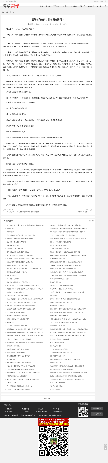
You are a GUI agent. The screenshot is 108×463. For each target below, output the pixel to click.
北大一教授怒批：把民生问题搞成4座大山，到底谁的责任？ (25, 305)
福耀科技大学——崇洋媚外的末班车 (18, 301)
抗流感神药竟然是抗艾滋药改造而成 (18, 355)
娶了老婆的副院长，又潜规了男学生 (18, 258)
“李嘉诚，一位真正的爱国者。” (16, 298)
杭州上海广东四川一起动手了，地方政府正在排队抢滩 (58, 278)
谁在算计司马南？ (55, 216)
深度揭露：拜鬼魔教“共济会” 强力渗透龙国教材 (21, 311)
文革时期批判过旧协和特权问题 (51, 254)
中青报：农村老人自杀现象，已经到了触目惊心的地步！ (24, 385)
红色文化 (73, 6)
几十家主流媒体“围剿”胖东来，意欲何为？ (19, 392)
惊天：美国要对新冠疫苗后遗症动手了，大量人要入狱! (58, 318)
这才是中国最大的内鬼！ (49, 264)
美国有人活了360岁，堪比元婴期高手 (18, 325)
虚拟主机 (9, 414)
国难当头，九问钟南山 (13, 352)
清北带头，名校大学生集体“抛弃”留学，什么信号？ (22, 308)
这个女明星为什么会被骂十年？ (16, 318)
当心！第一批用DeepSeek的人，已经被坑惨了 (56, 328)
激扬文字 (82, 6)
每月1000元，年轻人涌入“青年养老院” (53, 294)
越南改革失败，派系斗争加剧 (16, 358)
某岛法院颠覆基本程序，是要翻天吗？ (18, 362)
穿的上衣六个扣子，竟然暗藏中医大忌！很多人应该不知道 (24, 264)
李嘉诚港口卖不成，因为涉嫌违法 (17, 278)
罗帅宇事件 (10, 237)
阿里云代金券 (97, 419)
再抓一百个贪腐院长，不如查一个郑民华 (19, 345)
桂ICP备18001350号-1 (28, 421)
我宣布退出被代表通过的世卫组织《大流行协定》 (22, 241)
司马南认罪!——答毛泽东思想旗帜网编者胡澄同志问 (23, 216)
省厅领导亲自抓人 (12, 281)
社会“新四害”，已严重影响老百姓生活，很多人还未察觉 (59, 372)
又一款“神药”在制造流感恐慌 (51, 355)
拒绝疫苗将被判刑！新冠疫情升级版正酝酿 (20, 244)
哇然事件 (91, 6)
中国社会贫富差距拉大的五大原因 (17, 321)
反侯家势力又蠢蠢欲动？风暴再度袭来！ (19, 288)
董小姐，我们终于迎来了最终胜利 (52, 248)
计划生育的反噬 (47, 395)
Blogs (45, 421)
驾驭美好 (23, 24)
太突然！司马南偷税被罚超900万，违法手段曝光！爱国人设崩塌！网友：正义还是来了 (33, 294)
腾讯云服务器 (97, 414)
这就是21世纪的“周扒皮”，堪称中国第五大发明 (21, 315)
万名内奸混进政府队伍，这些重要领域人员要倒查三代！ (59, 385)
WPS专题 (10, 417)
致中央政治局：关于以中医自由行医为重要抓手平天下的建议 (60, 234)
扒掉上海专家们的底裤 (49, 348)
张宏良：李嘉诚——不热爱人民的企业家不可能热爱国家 (59, 298)
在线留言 (96, 1)
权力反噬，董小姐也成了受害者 (16, 248)
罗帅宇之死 (10, 234)
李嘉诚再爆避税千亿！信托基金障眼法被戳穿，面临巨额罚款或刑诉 (62, 281)
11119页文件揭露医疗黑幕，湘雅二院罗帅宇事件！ (57, 231)
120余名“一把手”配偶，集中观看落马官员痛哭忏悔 (57, 271)
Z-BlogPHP (60, 421)
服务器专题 (25, 414)
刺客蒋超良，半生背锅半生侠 (51, 321)
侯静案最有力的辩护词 (49, 311)
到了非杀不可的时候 (13, 284)
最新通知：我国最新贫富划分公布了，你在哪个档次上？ (24, 274)
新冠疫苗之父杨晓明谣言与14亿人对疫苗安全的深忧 (58, 268)
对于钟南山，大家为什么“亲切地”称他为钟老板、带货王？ (59, 237)
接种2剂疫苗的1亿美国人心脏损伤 (52, 345)
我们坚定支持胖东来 (48, 392)
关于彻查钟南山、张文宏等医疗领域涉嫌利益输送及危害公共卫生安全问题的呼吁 (31, 231)
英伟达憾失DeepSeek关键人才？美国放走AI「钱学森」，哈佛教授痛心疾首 (30, 338)
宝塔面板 (40, 414)
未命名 (99, 6)
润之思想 (65, 6)
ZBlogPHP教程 (57, 417)
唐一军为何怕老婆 (47, 352)
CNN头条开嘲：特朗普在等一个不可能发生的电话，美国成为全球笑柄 (63, 261)
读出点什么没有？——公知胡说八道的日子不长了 (57, 258)
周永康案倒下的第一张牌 (49, 362)
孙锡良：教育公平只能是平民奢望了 (18, 271)
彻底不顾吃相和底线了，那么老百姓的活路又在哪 (57, 365)
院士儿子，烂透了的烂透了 (15, 254)
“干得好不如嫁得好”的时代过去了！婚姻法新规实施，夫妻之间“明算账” (63, 325)
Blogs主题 (103, 1)
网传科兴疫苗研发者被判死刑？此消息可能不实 (56, 274)
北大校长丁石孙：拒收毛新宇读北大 (53, 358)
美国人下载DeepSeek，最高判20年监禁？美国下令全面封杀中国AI (62, 341)
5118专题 (56, 414)
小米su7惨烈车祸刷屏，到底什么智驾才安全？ (21, 268)
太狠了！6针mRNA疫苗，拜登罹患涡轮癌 (55, 241)
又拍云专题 (25, 417)
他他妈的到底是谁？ (13, 251)
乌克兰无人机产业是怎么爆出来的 (17, 331)
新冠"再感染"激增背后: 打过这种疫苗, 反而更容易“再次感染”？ (61, 244)
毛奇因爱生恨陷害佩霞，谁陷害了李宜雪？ (20, 368)
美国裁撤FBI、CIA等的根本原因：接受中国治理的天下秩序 (25, 335)
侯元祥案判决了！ (12, 365)
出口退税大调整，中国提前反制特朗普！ (54, 375)
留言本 (48, 6)
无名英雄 (56, 6)
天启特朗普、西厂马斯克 (49, 331)
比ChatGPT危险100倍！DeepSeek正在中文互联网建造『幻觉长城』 (63, 338)
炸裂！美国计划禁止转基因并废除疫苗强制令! (20, 375)
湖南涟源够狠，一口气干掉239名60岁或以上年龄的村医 (24, 378)
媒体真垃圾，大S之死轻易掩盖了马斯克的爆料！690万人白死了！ (27, 341)
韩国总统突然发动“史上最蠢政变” (17, 382)
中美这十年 (10, 328)
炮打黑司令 (45, 301)
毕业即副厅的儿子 (47, 368)
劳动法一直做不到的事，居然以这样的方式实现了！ (58, 305)
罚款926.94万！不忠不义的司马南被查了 (54, 291)
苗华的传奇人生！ (12, 388)
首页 (41, 6)
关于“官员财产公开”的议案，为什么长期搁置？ (21, 261)
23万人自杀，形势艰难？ (49, 388)
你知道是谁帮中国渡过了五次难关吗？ (53, 308)
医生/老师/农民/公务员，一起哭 (51, 284)
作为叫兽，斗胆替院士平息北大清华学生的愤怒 (21, 372)
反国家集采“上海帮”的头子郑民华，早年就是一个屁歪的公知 (25, 348)
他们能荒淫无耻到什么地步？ (51, 251)
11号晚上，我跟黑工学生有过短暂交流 (18, 395)
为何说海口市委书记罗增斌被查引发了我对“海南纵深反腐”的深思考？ (63, 378)
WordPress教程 (42, 417)
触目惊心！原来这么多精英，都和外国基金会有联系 (58, 382)
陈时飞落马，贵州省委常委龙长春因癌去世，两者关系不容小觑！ (62, 315)
